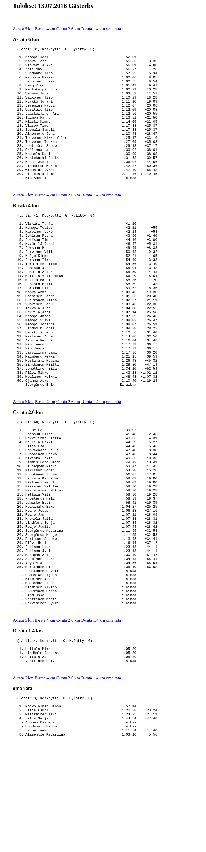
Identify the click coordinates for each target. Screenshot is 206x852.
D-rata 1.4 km (93, 29)
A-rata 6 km (23, 29)
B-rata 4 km (45, 29)
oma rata (113, 29)
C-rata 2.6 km (68, 29)
